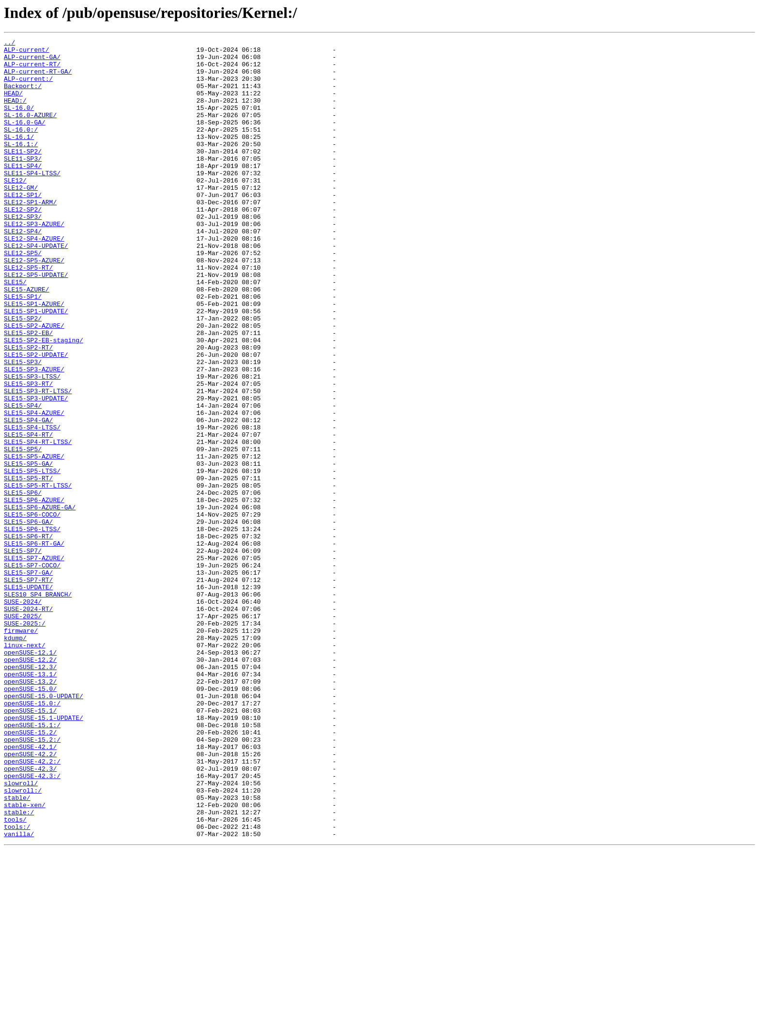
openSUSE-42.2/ (30, 897)
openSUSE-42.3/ (30, 915)
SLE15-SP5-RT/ (28, 566)
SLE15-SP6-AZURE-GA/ (40, 601)
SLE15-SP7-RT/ (28, 688)
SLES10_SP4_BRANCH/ (38, 706)
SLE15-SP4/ (23, 479)
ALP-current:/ (28, 87)
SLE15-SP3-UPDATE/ (36, 470)
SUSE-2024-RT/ (28, 723)
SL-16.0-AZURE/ (30, 130)
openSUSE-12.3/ (30, 793)
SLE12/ (15, 209)
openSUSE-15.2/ (30, 871)
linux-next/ (25, 767)
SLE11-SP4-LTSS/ (32, 200)
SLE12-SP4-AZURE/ (34, 279)
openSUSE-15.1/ (30, 845)
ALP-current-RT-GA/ (38, 78)
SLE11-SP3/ (23, 183)
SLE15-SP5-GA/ (28, 549)
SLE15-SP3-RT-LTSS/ (38, 462)
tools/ (15, 976)
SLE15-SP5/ (23, 531)
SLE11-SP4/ (23, 191)
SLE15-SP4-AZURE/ (34, 488)
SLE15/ (15, 331)
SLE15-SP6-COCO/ (32, 610)
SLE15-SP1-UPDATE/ (36, 366)
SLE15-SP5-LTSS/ (32, 557)
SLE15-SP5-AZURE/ (34, 540)
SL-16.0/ (19, 122)
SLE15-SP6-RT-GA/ (34, 645)
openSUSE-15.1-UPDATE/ (43, 854)
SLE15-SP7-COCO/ (32, 671)
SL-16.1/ (19, 157)
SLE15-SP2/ (23, 374)
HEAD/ (13, 104)
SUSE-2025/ (23, 732)
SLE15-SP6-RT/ (28, 636)
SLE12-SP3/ (23, 252)
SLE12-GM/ (21, 218)
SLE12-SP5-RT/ (28, 313)
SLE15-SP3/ (23, 427)
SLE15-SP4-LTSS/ (32, 505)
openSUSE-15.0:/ (32, 836)
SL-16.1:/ (21, 165)
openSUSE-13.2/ (30, 810)
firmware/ (21, 749)
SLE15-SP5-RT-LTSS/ (38, 575)
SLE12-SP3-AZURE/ (34, 261)
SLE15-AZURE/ (26, 340)
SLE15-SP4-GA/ (28, 496)
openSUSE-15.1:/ (32, 862)
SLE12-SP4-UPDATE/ (36, 287)
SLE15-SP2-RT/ (28, 409)
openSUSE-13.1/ (30, 801)
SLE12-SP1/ (23, 226)
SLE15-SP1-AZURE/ (34, 357)
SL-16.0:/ (21, 148)
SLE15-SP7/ (23, 653)
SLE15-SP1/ (23, 348)
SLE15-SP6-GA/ (28, 618)
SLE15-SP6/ (23, 584)
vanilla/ (19, 993)
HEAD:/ (15, 113)
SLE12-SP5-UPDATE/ (36, 322)
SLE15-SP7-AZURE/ (34, 662)
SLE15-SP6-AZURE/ (34, 592)
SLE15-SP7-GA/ (28, 679)
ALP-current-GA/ (32, 61)
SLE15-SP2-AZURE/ (34, 383)
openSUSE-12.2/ (30, 784)
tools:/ (17, 984)
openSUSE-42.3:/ (32, 923)
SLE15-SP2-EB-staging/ (43, 401)
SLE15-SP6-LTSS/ (32, 627)
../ (9, 43)
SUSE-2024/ (23, 714)
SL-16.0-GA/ (25, 139)
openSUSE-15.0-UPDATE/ (43, 828)
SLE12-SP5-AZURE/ (34, 305)
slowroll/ (21, 932)
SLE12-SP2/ (23, 244)
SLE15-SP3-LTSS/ (32, 444)
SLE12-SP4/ (23, 270)
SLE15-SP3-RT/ (28, 453)
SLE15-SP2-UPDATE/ (36, 418)
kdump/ (15, 758)
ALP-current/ (26, 52)
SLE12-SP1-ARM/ (30, 235)
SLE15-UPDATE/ (28, 697)
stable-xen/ (25, 958)
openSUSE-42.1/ (30, 889)
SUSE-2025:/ (25, 740)
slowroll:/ (23, 941)
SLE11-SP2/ (23, 174)
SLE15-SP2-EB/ (28, 392)
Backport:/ (23, 96)
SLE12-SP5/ (23, 296)
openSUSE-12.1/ (30, 775)
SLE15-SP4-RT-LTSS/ (38, 523)
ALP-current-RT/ (32, 69)
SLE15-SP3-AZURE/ (34, 435)
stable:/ (19, 967)
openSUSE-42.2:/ (32, 906)
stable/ (17, 950)
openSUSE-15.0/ (30, 819)
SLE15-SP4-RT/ (28, 514)
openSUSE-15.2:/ (32, 880)
